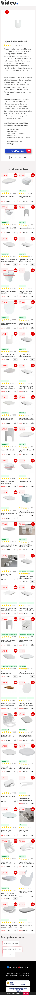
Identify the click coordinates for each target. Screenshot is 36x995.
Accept (25, 993)
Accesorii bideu (8, 955)
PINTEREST (23, 967)
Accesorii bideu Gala (10, 943)
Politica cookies (24, 975)
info (15, 201)
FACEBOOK (12, 967)
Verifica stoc (21, 151)
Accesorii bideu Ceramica (12, 949)
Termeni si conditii (13, 973)
